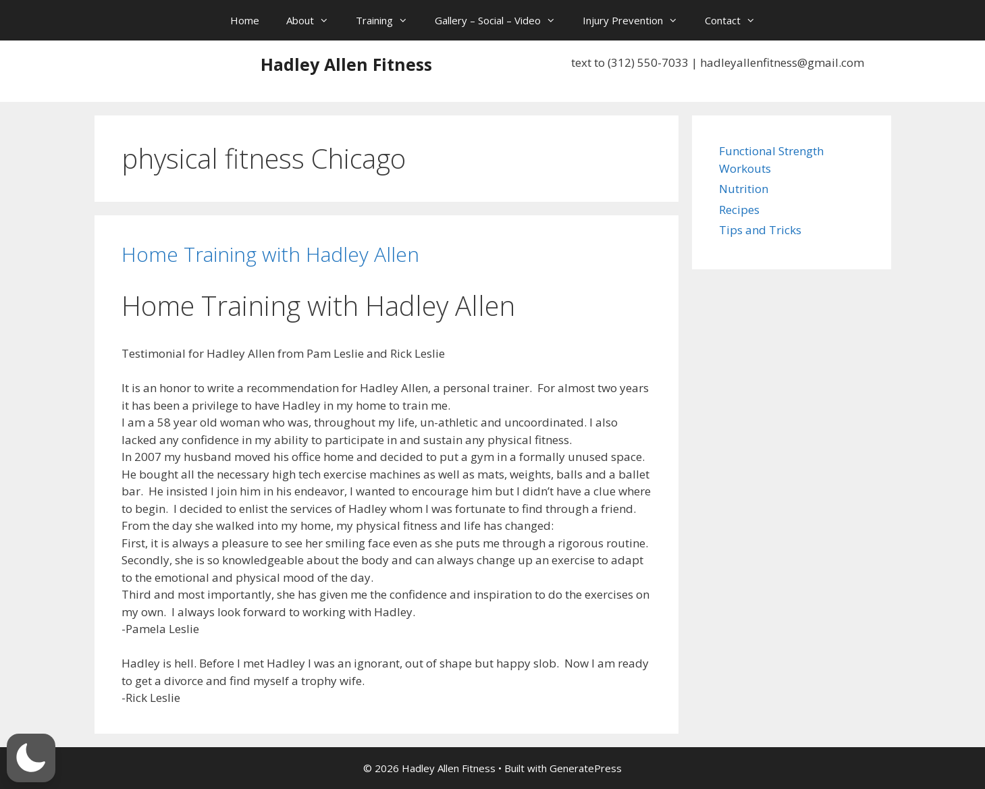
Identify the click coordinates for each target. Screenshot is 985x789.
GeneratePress (586, 768)
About (314, 20)
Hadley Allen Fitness (346, 64)
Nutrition (743, 188)
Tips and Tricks (760, 230)
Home (244, 20)
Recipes (739, 209)
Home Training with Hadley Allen (270, 254)
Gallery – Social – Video (502, 20)
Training (388, 20)
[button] (31, 758)
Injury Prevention (637, 20)
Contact (737, 20)
